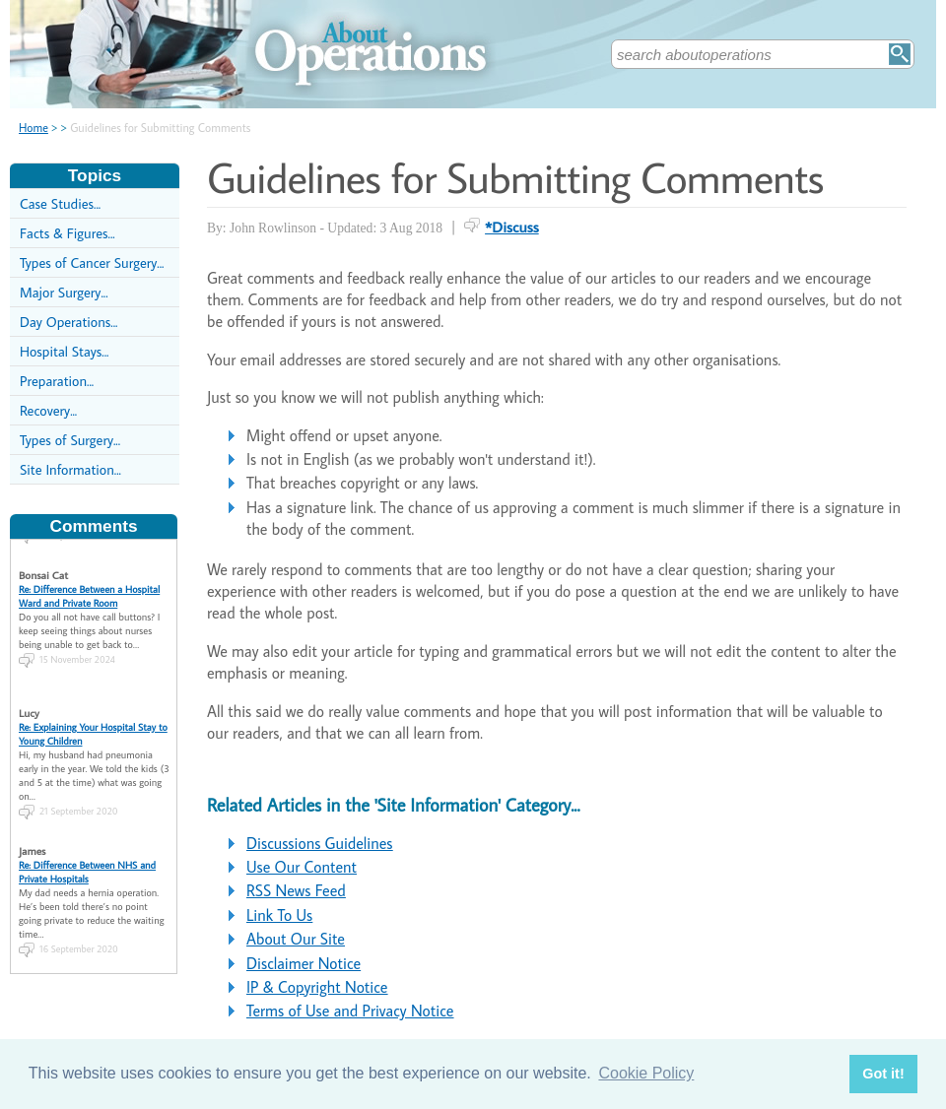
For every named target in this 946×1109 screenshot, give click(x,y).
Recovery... (48, 410)
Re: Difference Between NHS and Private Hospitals (87, 865)
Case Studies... (60, 203)
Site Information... (70, 469)
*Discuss (512, 226)
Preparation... (57, 380)
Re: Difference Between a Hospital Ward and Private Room (89, 589)
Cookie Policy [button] (646, 1073)
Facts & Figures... (67, 233)
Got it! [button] (883, 1073)
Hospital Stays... (64, 351)
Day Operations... (68, 321)
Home (33, 127)
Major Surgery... (64, 292)
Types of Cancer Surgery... (92, 262)
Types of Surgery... (70, 439)
